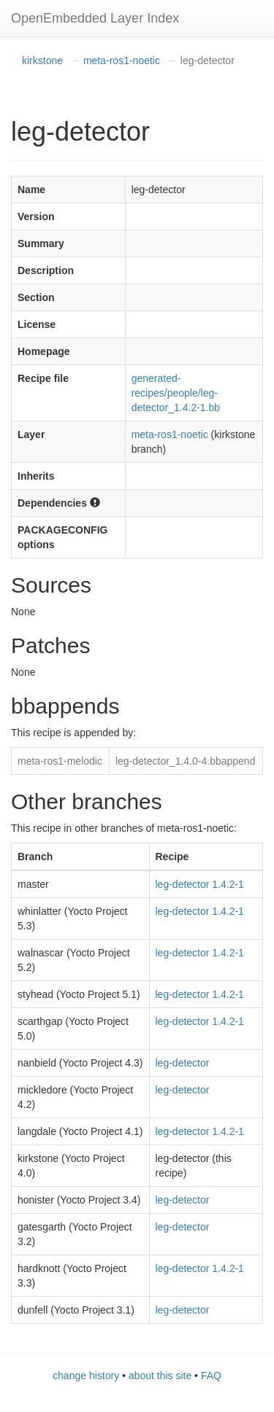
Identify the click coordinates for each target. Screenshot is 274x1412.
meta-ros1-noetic (121, 60)
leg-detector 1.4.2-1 (200, 884)
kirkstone (42, 60)
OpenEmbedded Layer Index (95, 18)
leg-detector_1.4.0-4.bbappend (185, 761)
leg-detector (183, 1063)
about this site (160, 1375)
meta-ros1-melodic (60, 761)
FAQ (211, 1375)
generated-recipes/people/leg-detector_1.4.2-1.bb (176, 392)
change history (86, 1375)
